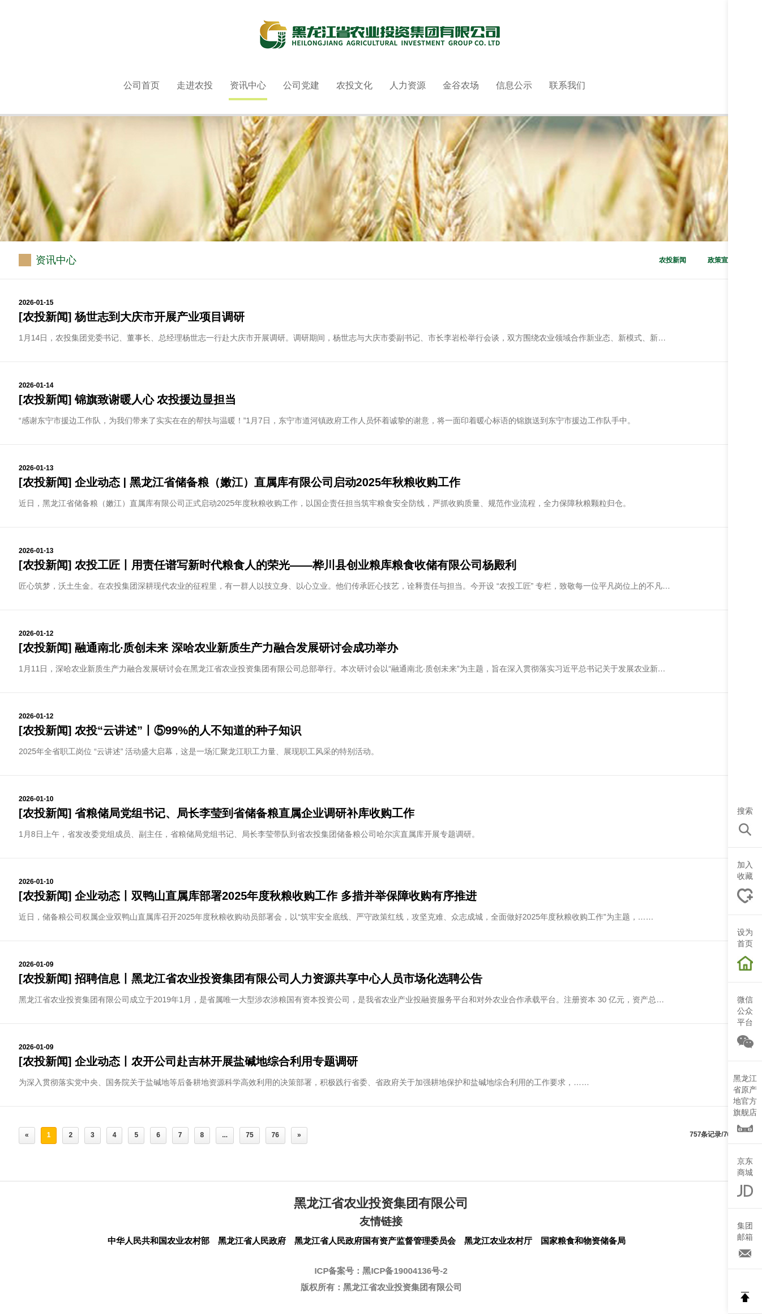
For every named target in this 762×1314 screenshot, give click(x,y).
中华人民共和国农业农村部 (158, 1240)
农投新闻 (672, 260)
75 (249, 1135)
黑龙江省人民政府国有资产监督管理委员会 (375, 1240)
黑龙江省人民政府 (252, 1240)
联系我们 (567, 85)
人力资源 (407, 85)
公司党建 (301, 85)
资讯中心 (248, 85)
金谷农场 (461, 85)
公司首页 (141, 85)
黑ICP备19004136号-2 (404, 1270)
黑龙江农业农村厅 (498, 1240)
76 (275, 1135)
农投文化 (354, 85)
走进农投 (195, 85)
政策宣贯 (721, 260)
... (225, 1135)
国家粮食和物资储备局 (583, 1240)
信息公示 (514, 85)
